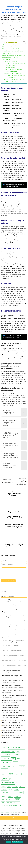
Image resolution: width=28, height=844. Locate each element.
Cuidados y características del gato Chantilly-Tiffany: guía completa (13, 726)
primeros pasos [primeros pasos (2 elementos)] (14, 792)
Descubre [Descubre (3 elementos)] (22, 766)
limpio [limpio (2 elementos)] (9, 786)
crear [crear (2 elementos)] (13, 758)
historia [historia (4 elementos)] (18, 783)
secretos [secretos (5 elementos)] (4, 799)
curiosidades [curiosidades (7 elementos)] (6, 766)
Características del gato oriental (13, 45)
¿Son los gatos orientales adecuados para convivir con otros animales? (15, 75)
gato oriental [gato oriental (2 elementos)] (18, 774)
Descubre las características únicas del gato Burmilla (13, 636)
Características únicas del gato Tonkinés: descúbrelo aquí (14, 696)
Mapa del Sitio (10, 830)
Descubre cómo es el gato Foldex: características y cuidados (12, 676)
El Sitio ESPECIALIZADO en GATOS (10, 828)
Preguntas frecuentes (10, 61)
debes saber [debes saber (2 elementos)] (14, 766)
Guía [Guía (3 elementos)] (11, 778)
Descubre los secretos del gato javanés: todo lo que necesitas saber (14, 711)
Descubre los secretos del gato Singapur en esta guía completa (14, 661)
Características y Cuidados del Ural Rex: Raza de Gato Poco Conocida (13, 721)
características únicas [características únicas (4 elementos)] (8, 751)
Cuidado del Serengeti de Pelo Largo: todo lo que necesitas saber (13, 716)
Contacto (24, 827)
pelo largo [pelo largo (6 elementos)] (5, 792)
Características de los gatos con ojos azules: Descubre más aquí (13, 606)
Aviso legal (3, 825)
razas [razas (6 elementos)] (21, 792)
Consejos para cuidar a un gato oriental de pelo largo (14, 666)
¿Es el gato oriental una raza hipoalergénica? (15, 81)
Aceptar (8, 841)
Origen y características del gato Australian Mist (12, 691)
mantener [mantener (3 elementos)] (15, 786)
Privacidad (4, 831)
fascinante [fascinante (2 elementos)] (4, 774)
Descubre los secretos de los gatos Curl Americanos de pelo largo (13, 701)
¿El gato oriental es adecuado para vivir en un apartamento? (15, 65)
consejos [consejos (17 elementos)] (5, 758)
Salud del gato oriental (10, 57)
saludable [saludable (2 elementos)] (10, 796)
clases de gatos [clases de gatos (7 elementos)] (7, 754)
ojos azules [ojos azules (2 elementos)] (22, 786)
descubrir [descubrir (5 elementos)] (4, 770)
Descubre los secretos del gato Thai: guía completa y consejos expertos (21, 481)
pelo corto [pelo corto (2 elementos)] (16, 789)
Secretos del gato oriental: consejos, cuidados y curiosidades (13, 616)
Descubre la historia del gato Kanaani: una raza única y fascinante (13, 626)
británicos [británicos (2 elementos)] (4, 747)
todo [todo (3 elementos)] (3, 802)
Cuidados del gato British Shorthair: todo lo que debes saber (14, 731)
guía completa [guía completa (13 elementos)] (8, 783)
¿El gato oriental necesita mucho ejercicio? (14, 70)
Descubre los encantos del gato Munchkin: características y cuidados (13, 686)
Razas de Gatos (13, 831)
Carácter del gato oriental (11, 49)
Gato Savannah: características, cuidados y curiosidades (11, 671)
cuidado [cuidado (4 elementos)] (18, 758)
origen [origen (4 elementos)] (10, 789)
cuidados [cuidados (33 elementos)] (6, 762)
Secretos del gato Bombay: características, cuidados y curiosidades (14, 601)
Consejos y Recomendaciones (13, 827)
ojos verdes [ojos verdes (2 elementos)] (4, 789)
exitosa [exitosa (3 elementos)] (19, 770)
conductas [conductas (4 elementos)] (18, 754)
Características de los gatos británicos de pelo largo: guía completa (13, 641)
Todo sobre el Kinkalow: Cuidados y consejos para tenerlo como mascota (13, 651)
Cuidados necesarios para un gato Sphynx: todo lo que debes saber (12, 736)
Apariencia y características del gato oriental (13, 52)
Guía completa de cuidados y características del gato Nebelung (12, 646)
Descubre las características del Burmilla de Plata (14, 631)
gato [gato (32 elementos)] (11, 773)
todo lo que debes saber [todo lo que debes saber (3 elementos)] (13, 802)
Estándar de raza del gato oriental (14, 55)
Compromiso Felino (13, 825)
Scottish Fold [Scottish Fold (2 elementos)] (17, 796)
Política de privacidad (17, 841)
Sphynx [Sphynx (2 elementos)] (23, 799)
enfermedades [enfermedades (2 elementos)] (12, 770)
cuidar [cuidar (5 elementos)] (15, 763)
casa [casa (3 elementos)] (18, 751)
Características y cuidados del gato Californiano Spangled (13, 681)
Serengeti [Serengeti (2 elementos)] (11, 799)
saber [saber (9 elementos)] (4, 796)
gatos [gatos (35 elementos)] (5, 778)
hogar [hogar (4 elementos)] (3, 786)
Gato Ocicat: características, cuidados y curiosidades (14, 656)
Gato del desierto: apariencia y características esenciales (11, 706)
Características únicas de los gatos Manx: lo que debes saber (7, 481)
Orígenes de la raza (9, 47)
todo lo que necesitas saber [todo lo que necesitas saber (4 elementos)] (9, 805)
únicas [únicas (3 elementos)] (21, 805)
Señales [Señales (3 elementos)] (17, 799)
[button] (23, 42)
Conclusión (6, 59)
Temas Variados (17, 833)
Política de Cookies (20, 830)
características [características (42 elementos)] (16, 747)
